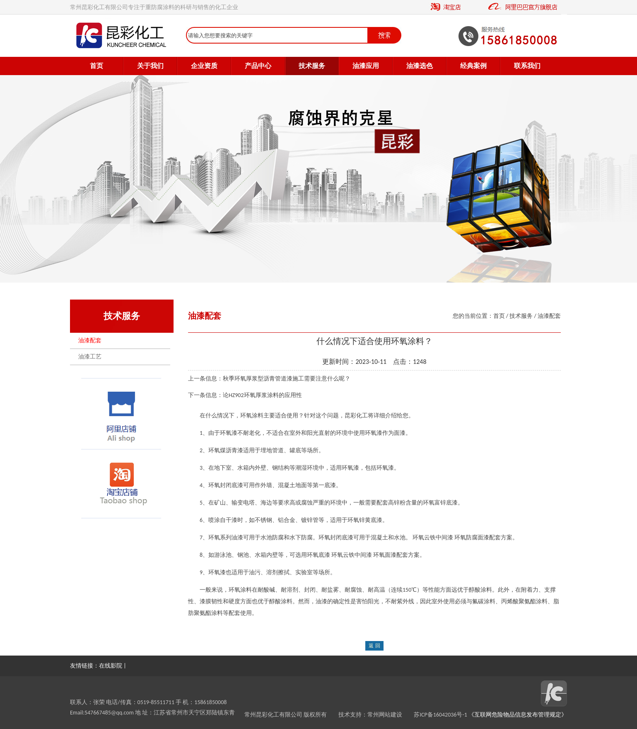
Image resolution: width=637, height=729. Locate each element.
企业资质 (204, 66)
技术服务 (312, 66)
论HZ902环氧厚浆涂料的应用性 (262, 395)
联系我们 (527, 66)
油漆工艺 (89, 356)
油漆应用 (365, 66)
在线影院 (110, 665)
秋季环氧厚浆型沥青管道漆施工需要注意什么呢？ (286, 378)
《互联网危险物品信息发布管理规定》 (517, 714)
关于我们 (150, 66)
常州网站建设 (390, 714)
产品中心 (258, 66)
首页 (96, 66)
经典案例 (473, 66)
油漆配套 (89, 340)
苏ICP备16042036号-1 (440, 714)
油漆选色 (419, 66)
